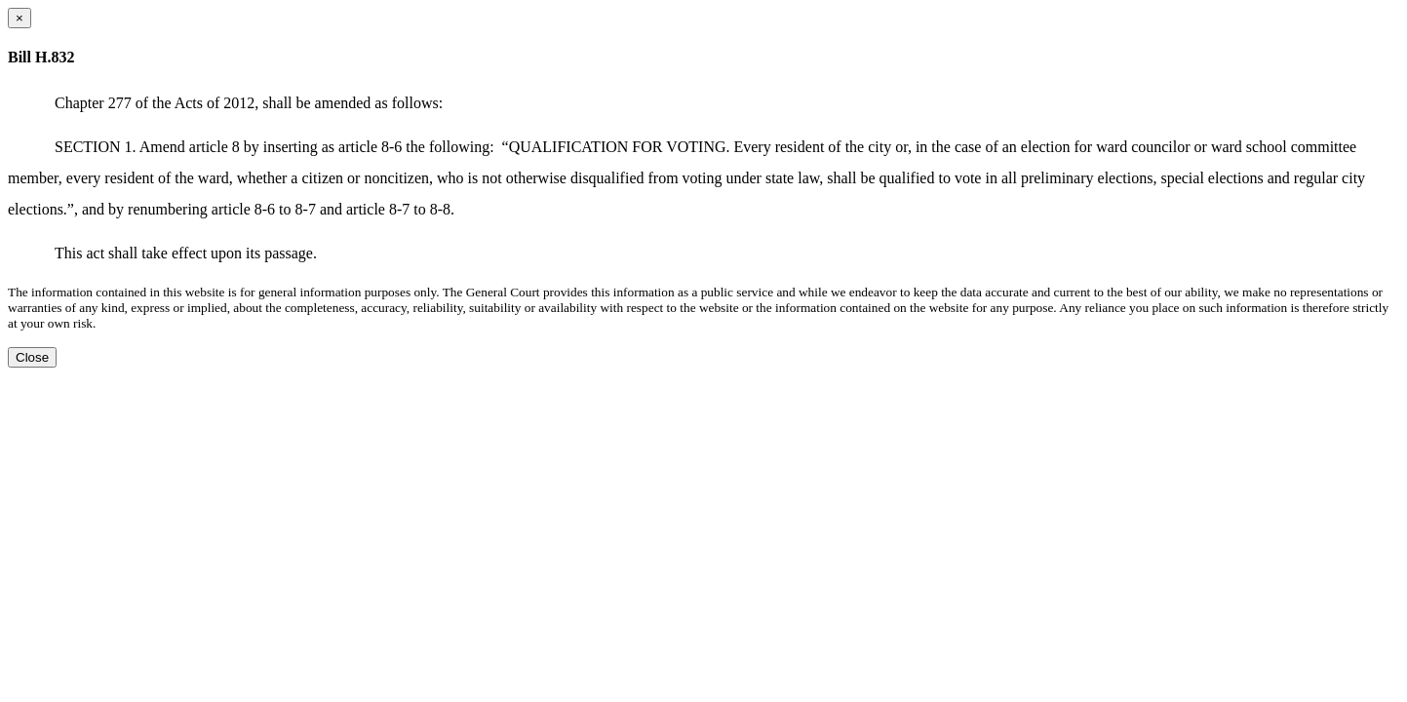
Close (32, 357)
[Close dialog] (19, 18)
